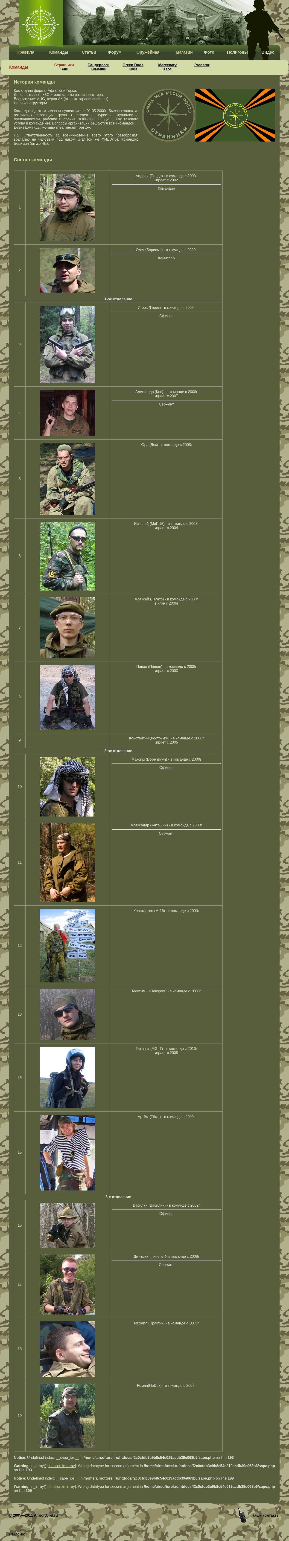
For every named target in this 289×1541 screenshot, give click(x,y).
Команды (58, 52)
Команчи (99, 69)
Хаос (167, 69)
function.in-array (61, 1466)
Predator (202, 65)
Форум (115, 52)
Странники (64, 65)
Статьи (89, 52)
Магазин (184, 52)
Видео (268, 52)
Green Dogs (133, 65)
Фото (209, 52)
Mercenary (167, 65)
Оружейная (148, 52)
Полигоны (237, 52)
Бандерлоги (99, 65)
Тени (64, 69)
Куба (133, 69)
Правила (25, 52)
